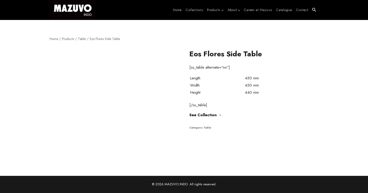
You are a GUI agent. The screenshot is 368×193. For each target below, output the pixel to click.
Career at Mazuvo (258, 9)
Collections (194, 9)
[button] (314, 10)
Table (207, 128)
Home (177, 9)
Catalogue (284, 9)
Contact (302, 9)
